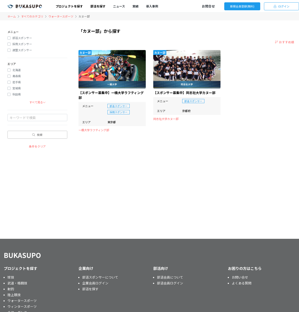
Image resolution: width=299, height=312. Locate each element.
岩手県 (16, 82)
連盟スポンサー (22, 50)
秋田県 (16, 94)
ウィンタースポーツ (22, 306)
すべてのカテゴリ (32, 16)
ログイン (281, 6)
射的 (10, 289)
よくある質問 (241, 283)
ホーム (11, 16)
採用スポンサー (22, 44)
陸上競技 (14, 294)
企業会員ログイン (95, 283)
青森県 (16, 76)
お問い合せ (240, 277)
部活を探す (90, 289)
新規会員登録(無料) (242, 6)
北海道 (16, 70)
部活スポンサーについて (100, 277)
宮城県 (16, 88)
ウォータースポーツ (60, 16)
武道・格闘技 (17, 283)
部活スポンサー (22, 38)
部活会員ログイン (170, 283)
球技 (10, 277)
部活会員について (170, 277)
